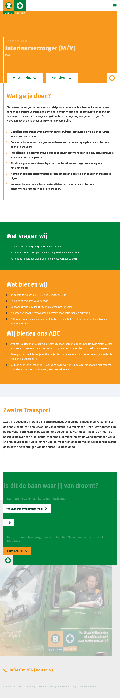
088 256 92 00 (14, 551)
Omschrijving (22, 77)
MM (52, 686)
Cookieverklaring (87, 686)
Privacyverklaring (66, 686)
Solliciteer (59, 77)
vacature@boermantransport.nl (24, 508)
